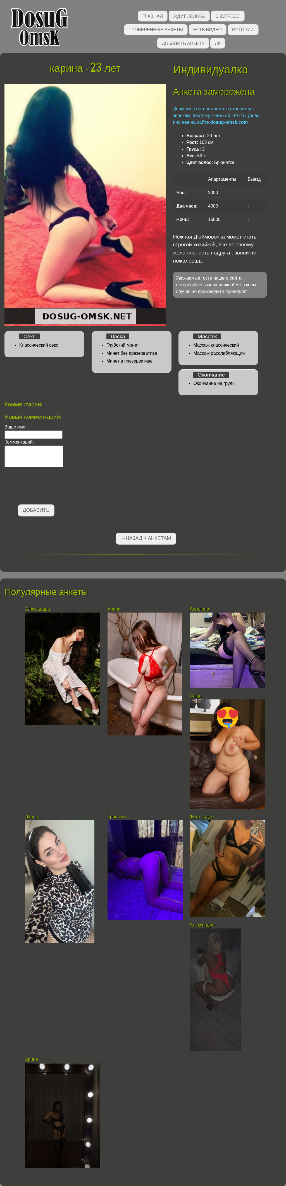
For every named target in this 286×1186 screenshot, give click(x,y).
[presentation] (46, 487)
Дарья (31, 816)
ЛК (217, 43)
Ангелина (200, 609)
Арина (114, 609)
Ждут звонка (189, 16)
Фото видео (202, 816)
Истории (243, 29)
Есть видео (207, 29)
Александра (38, 609)
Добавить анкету (183, 43)
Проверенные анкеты (155, 29)
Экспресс (227, 16)
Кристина (118, 816)
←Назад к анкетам (146, 538)
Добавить (36, 510)
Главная (152, 16)
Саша (196, 696)
